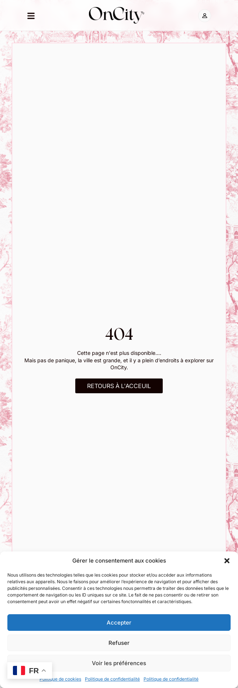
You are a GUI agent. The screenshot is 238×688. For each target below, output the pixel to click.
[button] (227, 560)
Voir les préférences (119, 663)
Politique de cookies (60, 679)
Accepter (119, 622)
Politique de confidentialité (112, 679)
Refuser (119, 642)
